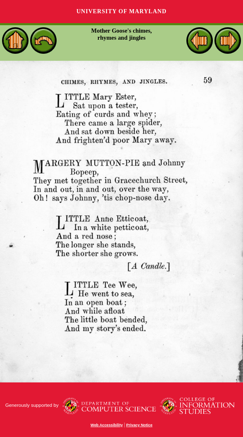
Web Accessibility (107, 425)
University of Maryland (121, 11)
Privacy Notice (139, 425)
